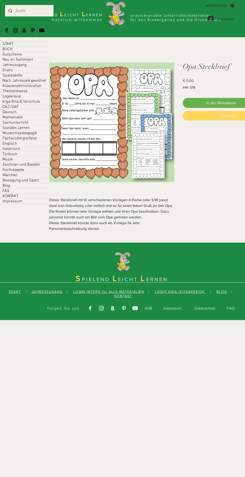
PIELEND (97, 279)
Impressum (12, 201)
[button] (220, 6)
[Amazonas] (24, 30)
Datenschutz (204, 308)
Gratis (7, 70)
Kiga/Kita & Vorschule (21, 101)
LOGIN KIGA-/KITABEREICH (180, 292)
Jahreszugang (14, 64)
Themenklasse (15, 91)
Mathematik (12, 117)
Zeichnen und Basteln (21, 164)
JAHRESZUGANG (47, 292)
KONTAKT (10, 196)
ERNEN (157, 279)
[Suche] (29, 10)
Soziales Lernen (16, 127)
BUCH (7, 49)
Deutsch (9, 112)
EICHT (129, 279)
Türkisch (10, 154)
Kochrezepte (13, 169)
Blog (6, 185)
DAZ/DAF (10, 106)
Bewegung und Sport (20, 180)
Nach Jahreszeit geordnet (24, 80)
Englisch (9, 143)
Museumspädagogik (19, 133)
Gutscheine (12, 54)
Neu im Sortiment (17, 59)
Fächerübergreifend (19, 138)
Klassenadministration (22, 85)
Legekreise (11, 96)
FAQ (5, 190)
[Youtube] (41, 30)
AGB (148, 308)
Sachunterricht (15, 122)
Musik (7, 159)
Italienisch (11, 148)
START (8, 43)
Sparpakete (12, 75)
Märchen (10, 175)
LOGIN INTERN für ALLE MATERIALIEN (108, 292)
